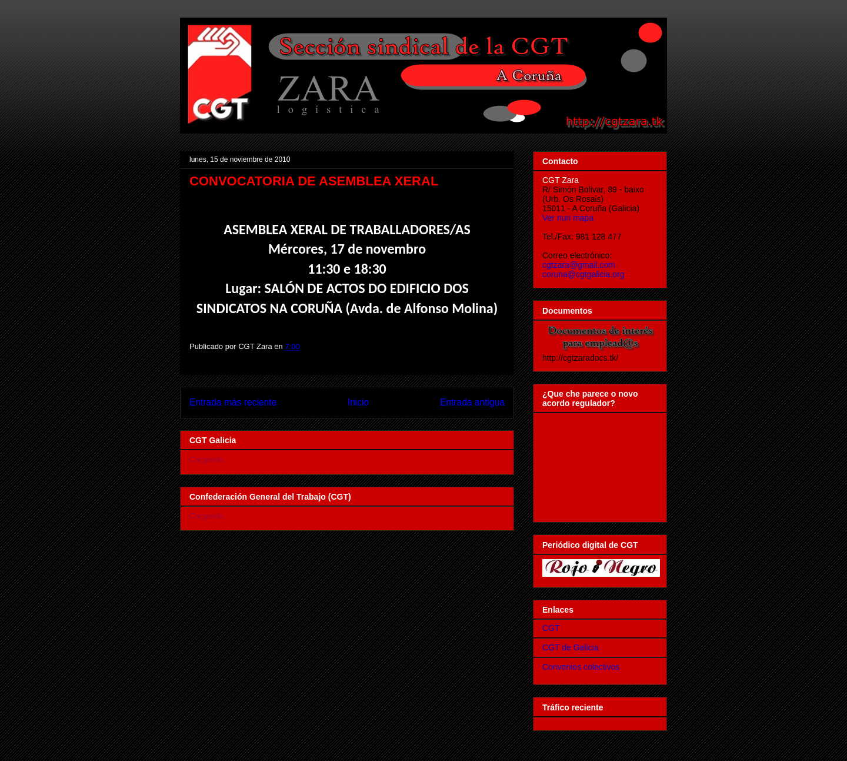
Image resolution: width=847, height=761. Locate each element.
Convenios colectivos (581, 667)
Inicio (358, 402)
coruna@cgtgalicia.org (583, 274)
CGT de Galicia (570, 647)
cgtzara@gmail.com (578, 265)
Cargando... (209, 459)
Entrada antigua (472, 402)
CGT (551, 628)
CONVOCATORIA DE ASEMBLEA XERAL (313, 181)
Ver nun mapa (567, 217)
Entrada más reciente (232, 402)
